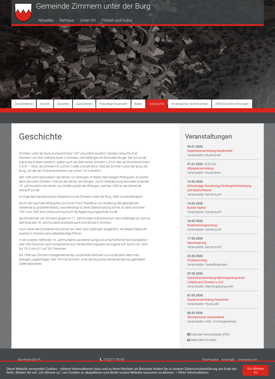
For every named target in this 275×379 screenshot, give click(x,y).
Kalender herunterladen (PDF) (208, 334)
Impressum (247, 360)
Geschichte (156, 104)
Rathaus (67, 20)
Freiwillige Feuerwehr (113, 104)
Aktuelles (45, 20)
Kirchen (45, 104)
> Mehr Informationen (192, 372)
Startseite (210, 360)
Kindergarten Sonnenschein (189, 104)
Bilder (138, 104)
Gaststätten (84, 104)
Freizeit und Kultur (117, 20)
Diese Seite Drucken (202, 340)
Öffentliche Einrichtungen (232, 104)
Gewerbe (63, 104)
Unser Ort (88, 20)
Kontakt (228, 360)
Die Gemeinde (24, 104)
